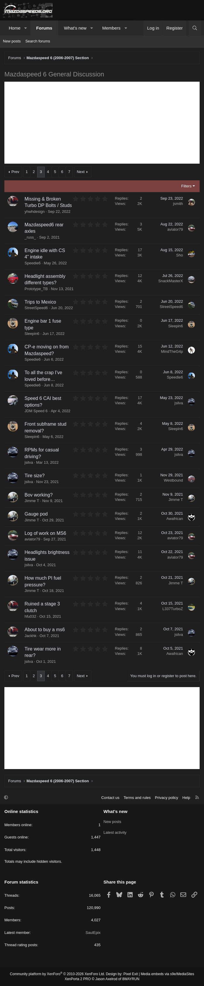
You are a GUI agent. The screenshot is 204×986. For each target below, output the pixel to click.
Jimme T (32, 501)
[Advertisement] (102, 123)
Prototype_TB (36, 289)
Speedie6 (33, 263)
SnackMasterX (170, 281)
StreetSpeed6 (36, 308)
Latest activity (115, 832)
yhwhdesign (35, 211)
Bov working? (39, 494)
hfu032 (30, 616)
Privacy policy (166, 797)
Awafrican (174, 518)
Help (186, 797)
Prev (15, 172)
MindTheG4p (172, 351)
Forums (44, 27)
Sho (179, 255)
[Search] (195, 27)
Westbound (173, 480)
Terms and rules (137, 797)
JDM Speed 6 (36, 411)
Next (81, 172)
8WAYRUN (130, 979)
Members (111, 27)
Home (14, 27)
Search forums (37, 41)
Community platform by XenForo (57, 974)
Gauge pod (36, 513)
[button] (25, 27)
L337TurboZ (172, 609)
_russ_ (30, 237)
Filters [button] (186, 186)
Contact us (110, 797)
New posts (12, 41)
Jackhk (30, 636)
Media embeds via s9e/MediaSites (167, 974)
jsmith (178, 203)
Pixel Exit (130, 974)
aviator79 (175, 229)
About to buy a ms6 (45, 629)
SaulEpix (93, 932)
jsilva (178, 403)
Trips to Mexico (40, 301)
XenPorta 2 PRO (78, 979)
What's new (75, 27)
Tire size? (35, 475)
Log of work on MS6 (45, 533)
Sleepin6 (32, 333)
